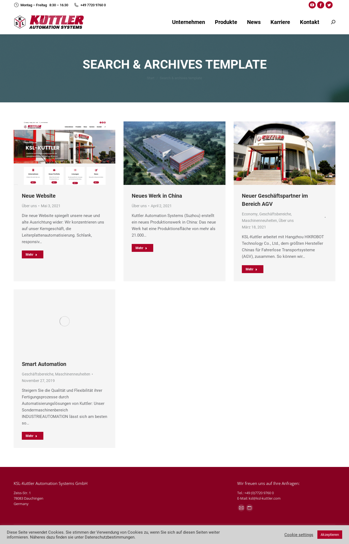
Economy (250, 214)
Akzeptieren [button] (330, 535)
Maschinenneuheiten (259, 220)
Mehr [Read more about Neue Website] (31, 254)
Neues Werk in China (157, 195)
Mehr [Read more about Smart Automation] (31, 436)
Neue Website (39, 195)
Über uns (29, 206)
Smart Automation (44, 364)
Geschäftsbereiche (275, 214)
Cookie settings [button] (298, 534)
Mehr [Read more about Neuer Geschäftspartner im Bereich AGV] (251, 269)
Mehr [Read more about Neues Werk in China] (141, 248)
